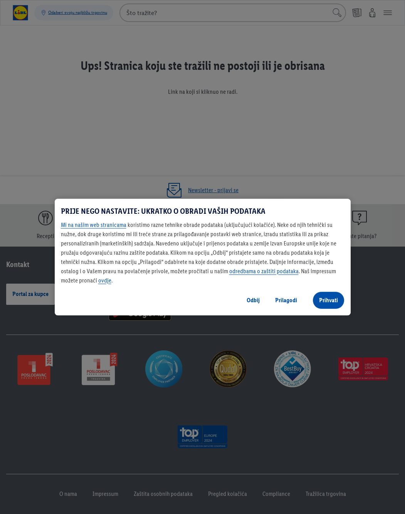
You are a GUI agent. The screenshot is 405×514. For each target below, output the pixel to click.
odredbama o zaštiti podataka (264, 271)
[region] (203, 257)
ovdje (104, 280)
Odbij (253, 300)
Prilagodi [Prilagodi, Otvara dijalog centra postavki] (286, 300)
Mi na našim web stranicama (93, 224)
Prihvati (328, 300)
